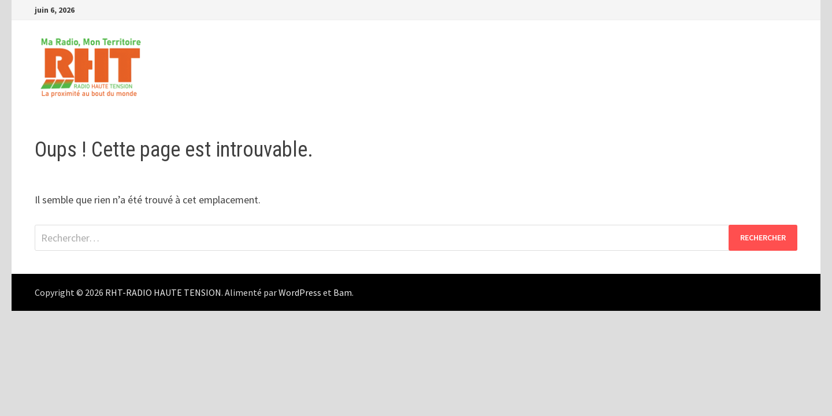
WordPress (299, 292)
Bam (342, 292)
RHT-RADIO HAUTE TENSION (163, 292)
